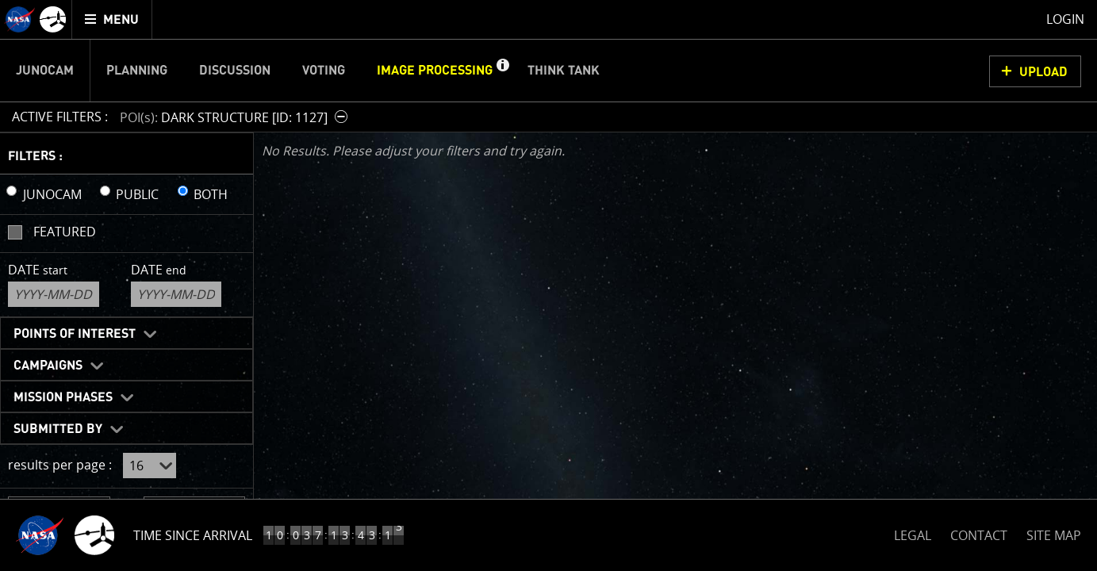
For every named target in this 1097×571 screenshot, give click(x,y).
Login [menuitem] (1065, 19)
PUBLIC (137, 194)
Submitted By (57, 429)
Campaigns (47, 365)
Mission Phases (63, 397)
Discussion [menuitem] (234, 70)
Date (37, 269)
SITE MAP (1053, 535)
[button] (502, 71)
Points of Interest (74, 334)
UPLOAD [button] (1043, 72)
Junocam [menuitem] (45, 70)
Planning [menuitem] (136, 70)
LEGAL (912, 532)
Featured (64, 231)
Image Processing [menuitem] (435, 70)
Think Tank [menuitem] (563, 70)
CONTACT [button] (978, 535)
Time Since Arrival (192, 535)
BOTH (211, 194)
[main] (548, 285)
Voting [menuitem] (323, 70)
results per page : (60, 464)
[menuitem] (112, 19)
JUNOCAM (52, 194)
